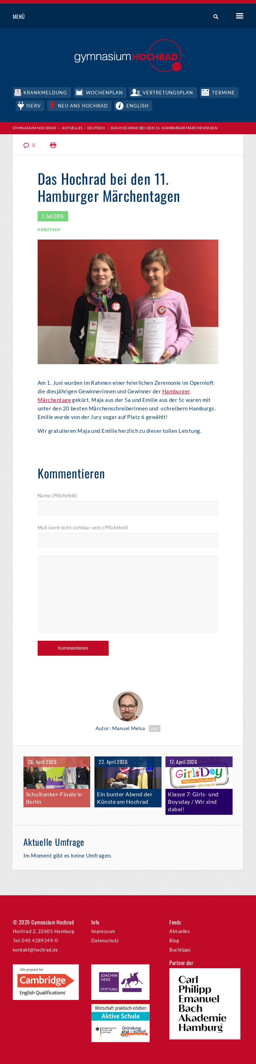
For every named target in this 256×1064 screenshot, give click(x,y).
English (137, 106)
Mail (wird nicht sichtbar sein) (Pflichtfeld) (83, 527)
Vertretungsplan (168, 92)
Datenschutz (105, 940)
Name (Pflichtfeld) (57, 495)
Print (53, 145)
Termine (223, 92)
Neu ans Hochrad (83, 106)
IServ (33, 106)
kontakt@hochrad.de (35, 950)
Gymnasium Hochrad (34, 128)
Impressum (103, 931)
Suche (213, 17)
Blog (174, 940)
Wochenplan (104, 92)
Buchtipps (180, 950)
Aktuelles (72, 128)
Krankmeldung (45, 92)
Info (155, 728)
